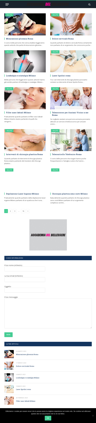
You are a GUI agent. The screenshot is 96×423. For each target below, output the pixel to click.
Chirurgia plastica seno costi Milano (70, 193)
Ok (48, 418)
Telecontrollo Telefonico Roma (67, 154)
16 (23, 211)
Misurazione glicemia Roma (19, 38)
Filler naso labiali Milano (18, 112)
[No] (93, 415)
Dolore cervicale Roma (63, 38)
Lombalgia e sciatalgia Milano (21, 75)
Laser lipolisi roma (61, 75)
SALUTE (9, 15)
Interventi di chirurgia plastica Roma (24, 154)
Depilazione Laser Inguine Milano (22, 193)
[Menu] (7, 4)
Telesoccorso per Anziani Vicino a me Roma (70, 113)
